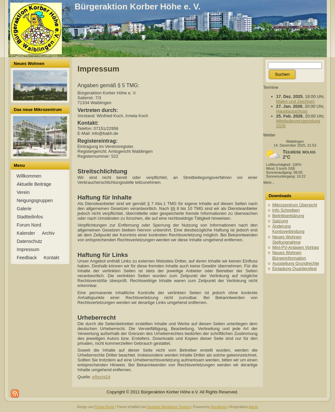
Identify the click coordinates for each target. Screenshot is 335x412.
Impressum (28, 249)
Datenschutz (29, 241)
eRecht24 (101, 376)
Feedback (27, 257)
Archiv (48, 233)
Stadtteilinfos (30, 216)
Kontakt (51, 257)
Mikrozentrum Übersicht (294, 204)
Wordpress (219, 407)
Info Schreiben (286, 210)
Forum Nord (29, 225)
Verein (23, 192)
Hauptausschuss (292, 111)
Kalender (26, 233)
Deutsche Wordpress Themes (168, 407)
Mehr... (268, 182)
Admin (253, 407)
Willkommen (28, 176)
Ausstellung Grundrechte (295, 263)
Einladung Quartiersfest (294, 268)
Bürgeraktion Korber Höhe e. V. (138, 6)
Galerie (24, 208)
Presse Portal (104, 407)
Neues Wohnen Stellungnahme (286, 239)
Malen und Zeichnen (295, 101)
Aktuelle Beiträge (34, 184)
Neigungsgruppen (35, 200)
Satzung (280, 220)
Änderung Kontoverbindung (288, 229)
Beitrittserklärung (288, 215)
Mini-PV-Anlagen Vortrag (295, 247)
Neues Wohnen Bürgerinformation (289, 255)
